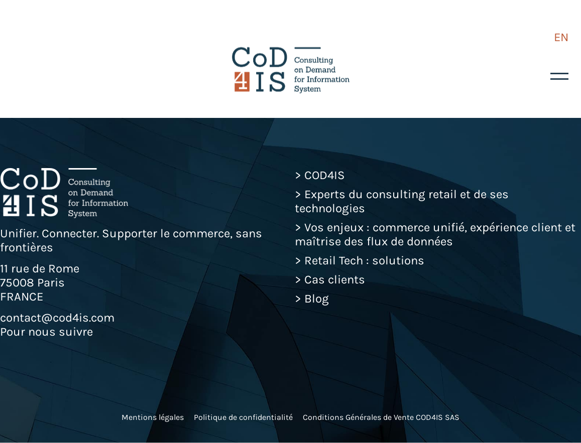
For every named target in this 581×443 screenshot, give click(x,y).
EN (561, 37)
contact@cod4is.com (57, 318)
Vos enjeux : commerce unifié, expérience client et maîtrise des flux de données (435, 234)
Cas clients (334, 279)
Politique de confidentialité (243, 417)
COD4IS (324, 175)
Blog (316, 298)
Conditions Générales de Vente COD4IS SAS (381, 417)
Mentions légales (153, 417)
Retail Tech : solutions (364, 260)
